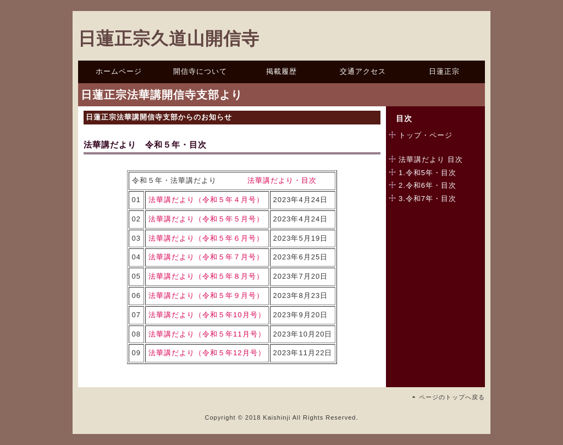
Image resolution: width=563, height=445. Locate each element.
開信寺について (200, 71)
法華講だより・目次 (282, 180)
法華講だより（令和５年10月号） (206, 315)
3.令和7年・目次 (427, 198)
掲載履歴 (281, 71)
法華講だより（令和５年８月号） (206, 276)
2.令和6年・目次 (427, 185)
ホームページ (119, 71)
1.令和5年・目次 (427, 173)
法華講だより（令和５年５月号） (206, 219)
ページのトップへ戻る (452, 397)
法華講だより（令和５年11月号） (206, 334)
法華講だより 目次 (431, 159)
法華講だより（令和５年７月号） (206, 257)
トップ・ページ (425, 135)
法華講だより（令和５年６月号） (206, 238)
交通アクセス (363, 71)
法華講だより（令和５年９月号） (206, 295)
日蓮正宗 (444, 71)
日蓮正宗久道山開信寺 (169, 38)
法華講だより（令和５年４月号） (206, 200)
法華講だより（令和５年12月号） (206, 353)
